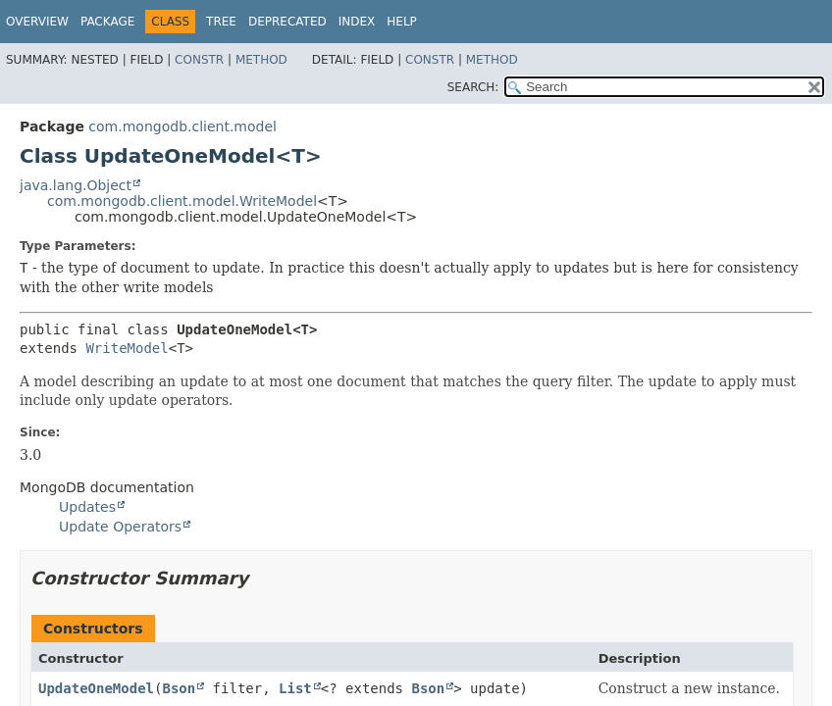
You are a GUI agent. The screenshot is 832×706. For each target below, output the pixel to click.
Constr (199, 60)
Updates (87, 507)
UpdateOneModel (96, 688)
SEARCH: (473, 87)
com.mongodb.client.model (182, 126)
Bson (178, 688)
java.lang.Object (75, 185)
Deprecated (287, 21)
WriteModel (126, 348)
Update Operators (120, 526)
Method (261, 60)
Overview (37, 21)
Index (357, 21)
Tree (221, 21)
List (295, 688)
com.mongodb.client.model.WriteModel (182, 201)
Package (107, 21)
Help (402, 21)
